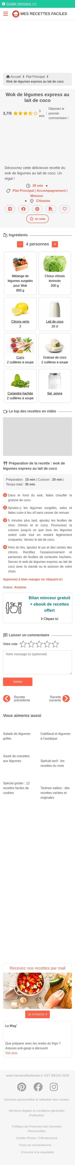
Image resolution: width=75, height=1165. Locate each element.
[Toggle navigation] (5, 14)
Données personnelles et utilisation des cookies (36, 1099)
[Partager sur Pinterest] (37, 209)
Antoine (20, 587)
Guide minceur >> (21, 4)
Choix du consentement (35, 1145)
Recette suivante (59, 699)
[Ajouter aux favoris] (64, 209)
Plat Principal (35, 76)
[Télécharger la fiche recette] (51, 209)
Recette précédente (16, 699)
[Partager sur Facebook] (23, 209)
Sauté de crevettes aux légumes (19, 755)
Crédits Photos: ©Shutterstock (36, 1138)
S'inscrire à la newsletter (37, 1152)
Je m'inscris (37, 1014)
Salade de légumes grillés (19, 732)
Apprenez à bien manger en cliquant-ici (33, 579)
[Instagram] (54, 1087)
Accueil (13, 76)
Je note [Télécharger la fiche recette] (38, 218)
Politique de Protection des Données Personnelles (37, 1129)
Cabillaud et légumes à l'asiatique (56, 732)
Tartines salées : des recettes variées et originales (56, 788)
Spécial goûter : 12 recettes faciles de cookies (19, 784)
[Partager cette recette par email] (10, 209)
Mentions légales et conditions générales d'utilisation (36, 1113)
